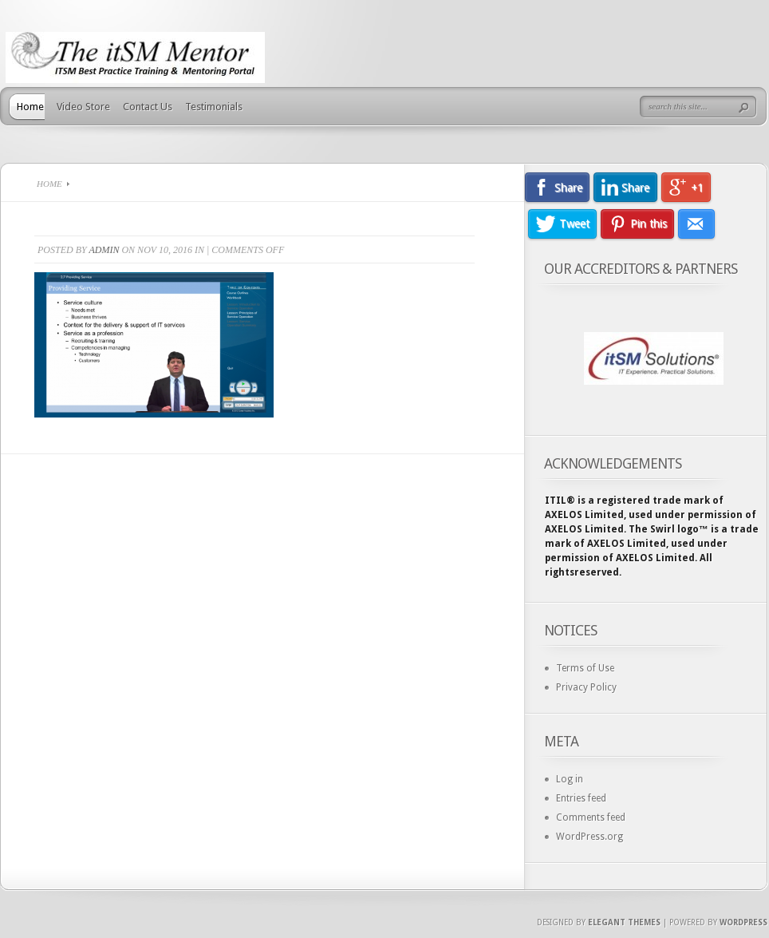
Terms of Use (585, 668)
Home (30, 107)
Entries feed (581, 798)
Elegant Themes (624, 922)
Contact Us (147, 107)
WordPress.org (589, 836)
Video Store (83, 107)
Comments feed (590, 817)
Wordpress (743, 922)
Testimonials (214, 107)
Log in (569, 779)
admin (104, 249)
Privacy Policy (586, 687)
